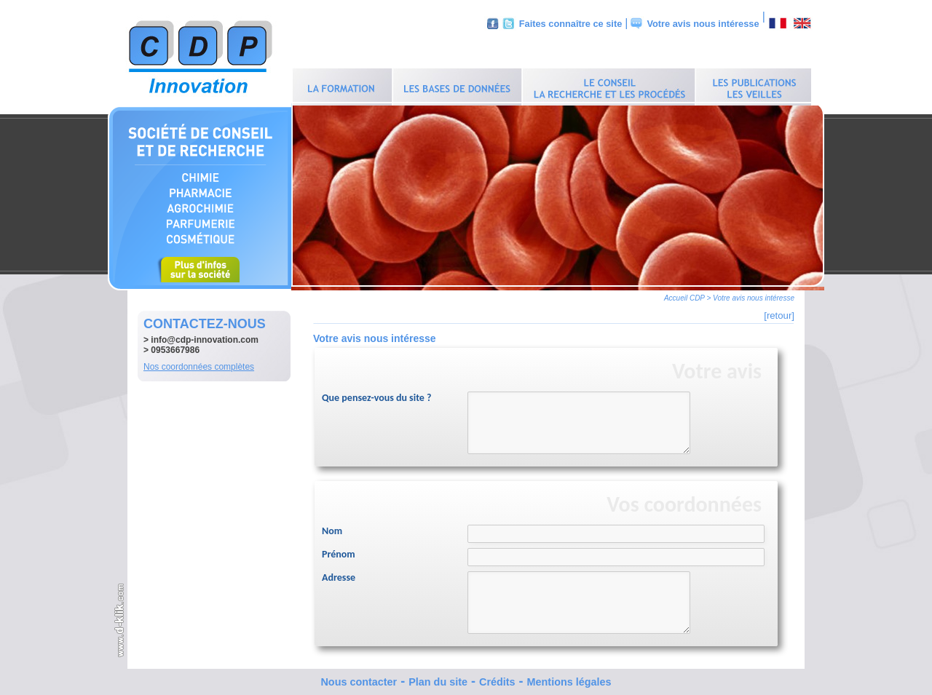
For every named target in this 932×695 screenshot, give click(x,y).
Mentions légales (569, 678)
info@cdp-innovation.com (204, 336)
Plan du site (437, 678)
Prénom (338, 550)
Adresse (338, 574)
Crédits (497, 678)
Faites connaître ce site (571, 23)
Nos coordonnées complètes (198, 363)
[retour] (779, 311)
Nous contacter (358, 678)
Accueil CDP (684, 294)
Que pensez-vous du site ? (377, 394)
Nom (332, 527)
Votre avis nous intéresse (703, 23)
